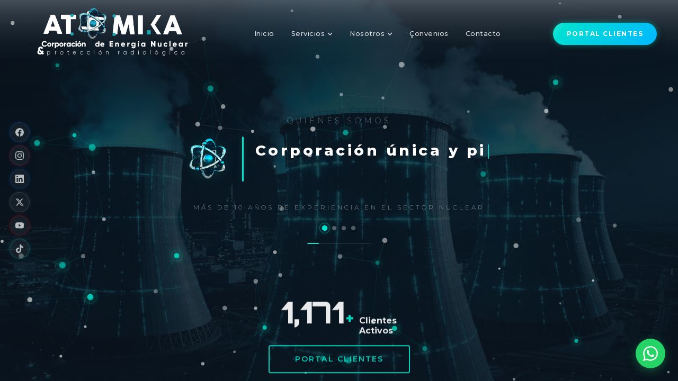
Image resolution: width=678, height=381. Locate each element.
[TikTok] (20, 249)
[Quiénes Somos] (324, 227)
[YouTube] (20, 225)
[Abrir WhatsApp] (650, 353)
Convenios (429, 34)
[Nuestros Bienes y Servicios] (334, 228)
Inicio (264, 34)
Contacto (483, 34)
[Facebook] (20, 132)
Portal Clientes (339, 360)
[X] (20, 202)
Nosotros (371, 34)
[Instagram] (20, 156)
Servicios (312, 34)
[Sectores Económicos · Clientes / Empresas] (353, 228)
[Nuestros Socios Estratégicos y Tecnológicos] (344, 228)
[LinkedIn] (20, 179)
